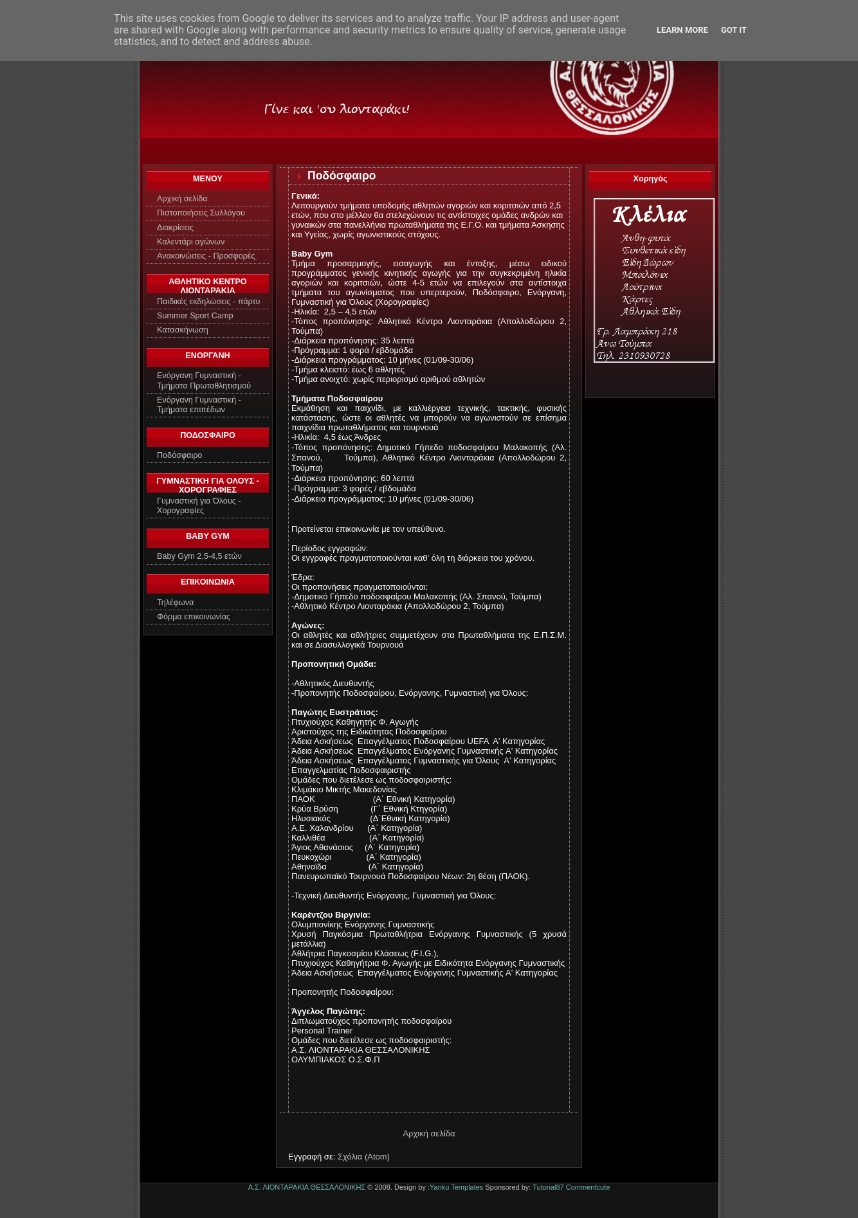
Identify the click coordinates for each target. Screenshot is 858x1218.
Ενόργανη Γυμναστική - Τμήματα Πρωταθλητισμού (204, 380)
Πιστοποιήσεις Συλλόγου (201, 212)
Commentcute (588, 1187)
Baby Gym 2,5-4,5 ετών (199, 556)
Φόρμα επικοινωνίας (193, 616)
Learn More (682, 30)
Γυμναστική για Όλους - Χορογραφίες (199, 505)
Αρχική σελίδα (182, 198)
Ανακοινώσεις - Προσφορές (206, 255)
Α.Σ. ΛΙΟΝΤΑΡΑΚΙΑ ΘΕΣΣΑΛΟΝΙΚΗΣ (306, 1187)
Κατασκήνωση (182, 329)
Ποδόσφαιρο (179, 455)
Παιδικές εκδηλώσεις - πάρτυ (208, 301)
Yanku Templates (456, 1187)
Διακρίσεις (175, 227)
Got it (734, 30)
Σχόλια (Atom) (364, 1156)
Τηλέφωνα (175, 602)
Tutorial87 (548, 1187)
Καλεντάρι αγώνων (190, 241)
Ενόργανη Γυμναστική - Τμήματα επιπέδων (199, 404)
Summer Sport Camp (195, 315)
